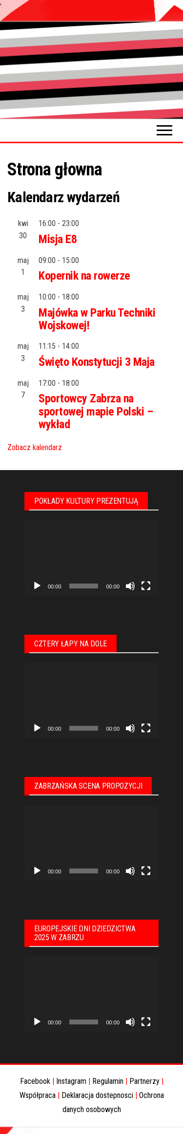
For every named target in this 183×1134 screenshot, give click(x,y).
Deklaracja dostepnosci (97, 1095)
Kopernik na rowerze (84, 276)
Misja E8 (58, 239)
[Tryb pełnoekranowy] (146, 586)
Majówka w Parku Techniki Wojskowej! (97, 319)
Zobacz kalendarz (34, 447)
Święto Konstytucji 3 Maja (97, 362)
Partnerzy (144, 1081)
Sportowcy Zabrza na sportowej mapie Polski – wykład (96, 411)
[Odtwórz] (37, 586)
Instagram (71, 1081)
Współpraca (38, 1095)
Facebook (35, 1081)
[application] (91, 558)
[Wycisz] (130, 586)
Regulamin (107, 1081)
